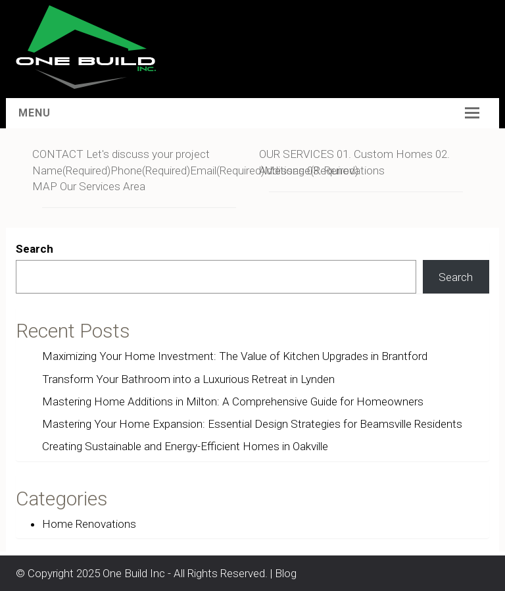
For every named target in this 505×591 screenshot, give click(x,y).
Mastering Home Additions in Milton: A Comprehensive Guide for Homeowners (232, 401)
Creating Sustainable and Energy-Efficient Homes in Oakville (185, 446)
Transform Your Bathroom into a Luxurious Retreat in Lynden (188, 379)
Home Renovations (89, 523)
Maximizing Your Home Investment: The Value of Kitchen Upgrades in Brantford (234, 356)
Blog (286, 573)
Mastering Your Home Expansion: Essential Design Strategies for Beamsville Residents (252, 423)
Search (34, 248)
